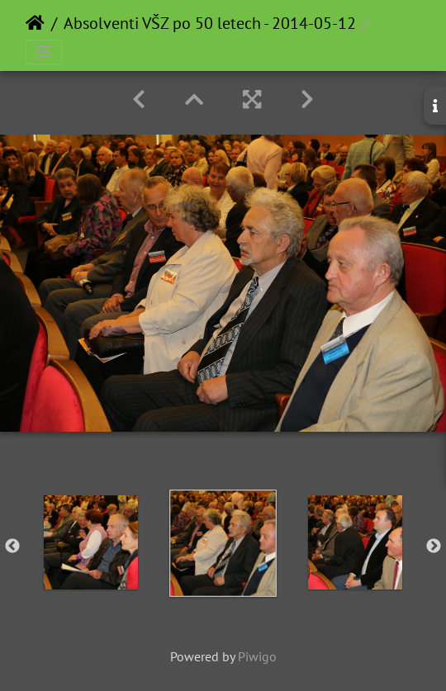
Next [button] (433, 546)
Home (35, 23)
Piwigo (257, 656)
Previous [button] (12, 546)
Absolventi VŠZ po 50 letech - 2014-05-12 (210, 23)
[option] (91, 542)
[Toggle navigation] (44, 52)
